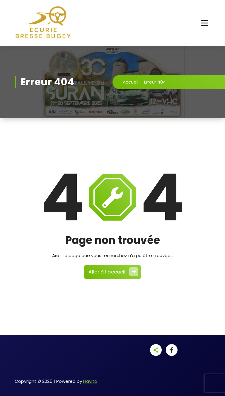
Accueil (130, 82)
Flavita (90, 381)
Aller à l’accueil (113, 271)
